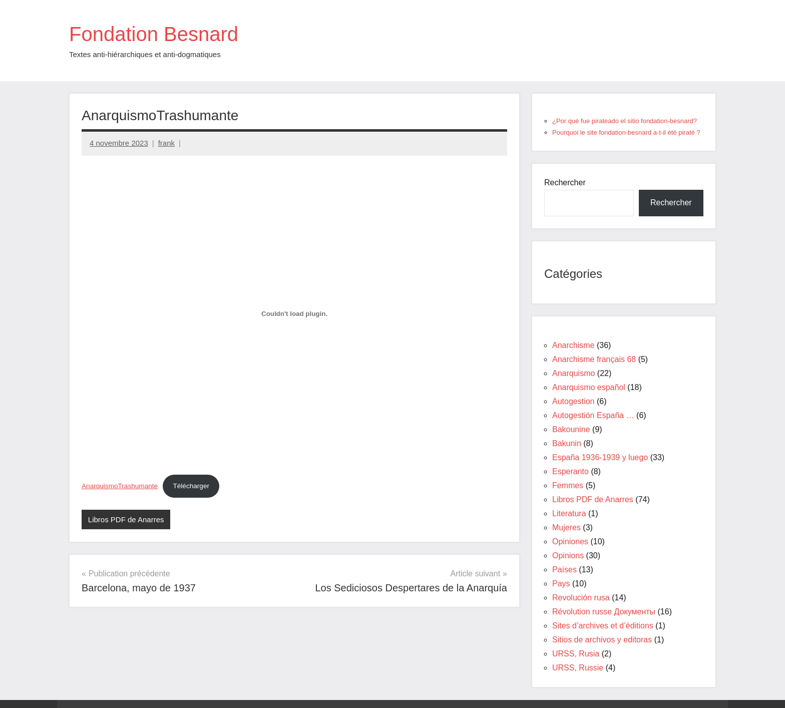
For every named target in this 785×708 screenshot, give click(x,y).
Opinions (568, 555)
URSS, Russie (577, 667)
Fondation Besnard (153, 34)
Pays (561, 583)
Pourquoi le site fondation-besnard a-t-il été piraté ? (626, 132)
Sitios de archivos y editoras (602, 639)
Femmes (567, 485)
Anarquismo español (588, 387)
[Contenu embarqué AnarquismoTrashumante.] (294, 314)
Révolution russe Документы (603, 611)
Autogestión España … (593, 415)
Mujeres (566, 527)
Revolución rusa (581, 597)
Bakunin (566, 443)
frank (166, 143)
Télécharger (191, 486)
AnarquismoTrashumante (120, 486)
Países (564, 569)
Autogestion (573, 401)
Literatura (569, 513)
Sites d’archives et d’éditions (602, 625)
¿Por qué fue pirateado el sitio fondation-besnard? (624, 121)
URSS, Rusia (575, 653)
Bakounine (571, 429)
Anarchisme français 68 (594, 359)
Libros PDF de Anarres (126, 519)
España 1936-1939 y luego (600, 457)
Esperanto (570, 471)
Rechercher (565, 182)
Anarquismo (573, 373)
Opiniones (570, 541)
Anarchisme (573, 345)
